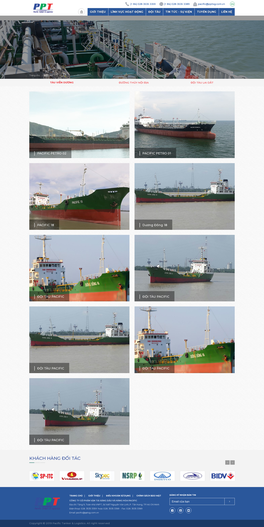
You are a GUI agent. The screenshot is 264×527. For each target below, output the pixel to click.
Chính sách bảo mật (148, 495)
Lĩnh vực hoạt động (127, 11)
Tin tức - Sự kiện (179, 11)
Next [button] (232, 462)
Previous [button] (227, 462)
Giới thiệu (98, 11)
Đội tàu (154, 11)
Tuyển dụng (206, 11)
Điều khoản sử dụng (118, 495)
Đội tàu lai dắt (202, 82)
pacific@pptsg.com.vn (87, 512)
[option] (132, 47)
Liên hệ (226, 11)
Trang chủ (81, 11)
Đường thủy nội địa (134, 82)
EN (232, 4)
